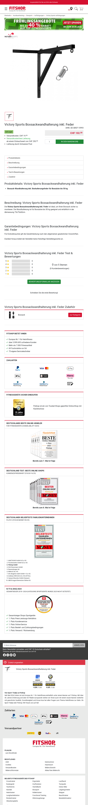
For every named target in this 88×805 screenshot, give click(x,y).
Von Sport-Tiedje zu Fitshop (15, 686)
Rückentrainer (11, 791)
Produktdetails (14, 151)
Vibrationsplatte (12, 794)
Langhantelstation (12, 789)
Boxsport (29, 15)
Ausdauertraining (18, 15)
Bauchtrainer (63, 789)
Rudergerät (10, 777)
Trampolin (62, 777)
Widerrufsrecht (50, 761)
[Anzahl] (50, 135)
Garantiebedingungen (17, 161)
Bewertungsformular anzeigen (44, 275)
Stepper (61, 786)
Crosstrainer (10, 775)
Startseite (7, 15)
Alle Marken (10, 799)
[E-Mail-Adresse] (38, 638)
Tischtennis (10, 780)
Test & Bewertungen (16, 165)
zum (11, 746)
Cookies (8, 758)
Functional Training (39, 789)
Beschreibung (13, 156)
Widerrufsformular (12, 764)
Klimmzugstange (39, 791)
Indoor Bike (63, 780)
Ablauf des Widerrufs (52, 764)
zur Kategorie (75, 308)
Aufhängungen (39, 15)
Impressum (49, 758)
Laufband (62, 775)
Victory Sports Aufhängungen (55, 15)
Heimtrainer (10, 786)
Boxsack (21, 308)
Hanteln (9, 783)
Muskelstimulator (65, 791)
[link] (17, 362)
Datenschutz (49, 755)
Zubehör (11, 170)
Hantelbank (37, 780)
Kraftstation (37, 777)
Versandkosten (11, 761)
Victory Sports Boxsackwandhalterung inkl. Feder (36, 662)
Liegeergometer (64, 783)
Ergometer (36, 775)
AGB (7, 755)
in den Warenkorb (69, 135)
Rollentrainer (37, 786)
